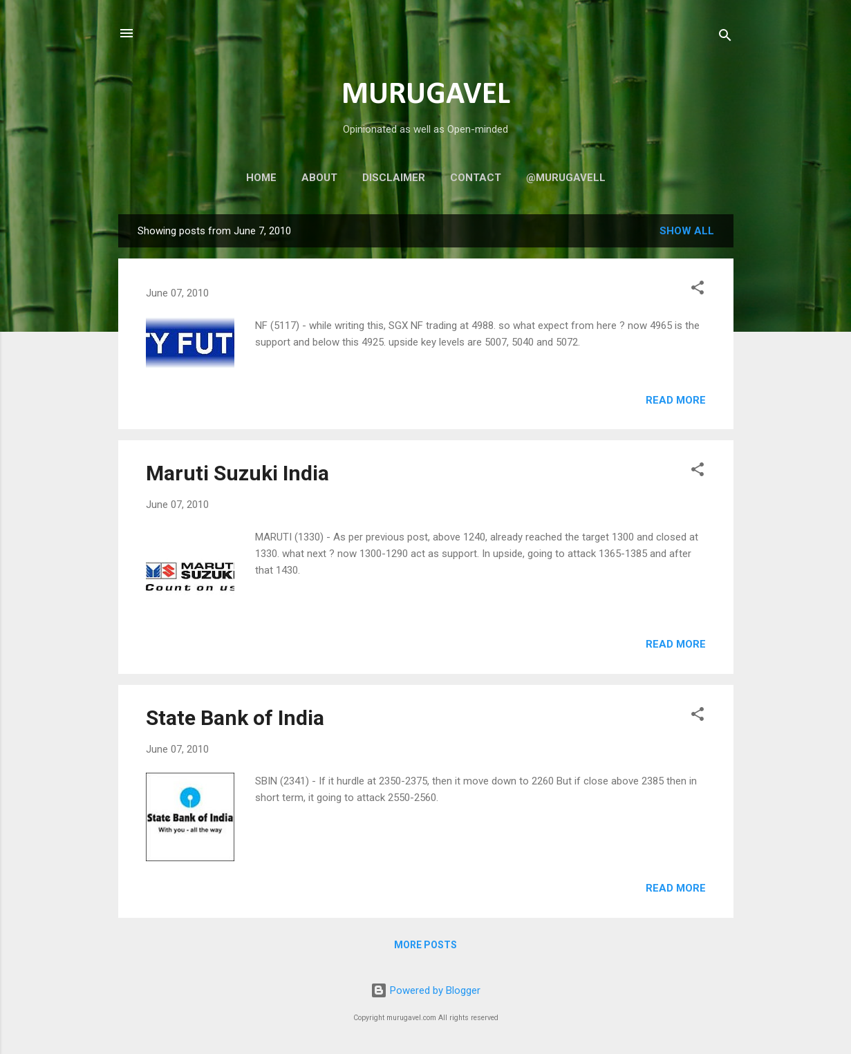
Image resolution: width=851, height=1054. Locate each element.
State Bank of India (235, 718)
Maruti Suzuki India (237, 473)
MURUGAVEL (426, 95)
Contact (475, 177)
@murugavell (566, 177)
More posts (425, 944)
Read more (676, 400)
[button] (697, 290)
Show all (687, 231)
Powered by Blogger (425, 990)
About (319, 177)
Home (261, 177)
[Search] (725, 38)
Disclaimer (393, 177)
